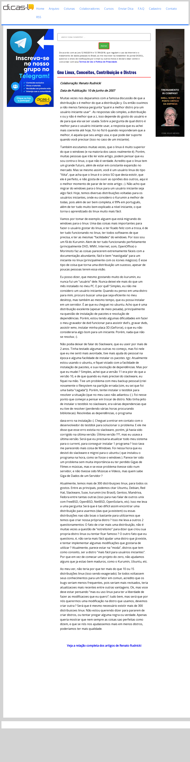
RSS (38, 17)
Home (40, 9)
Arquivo (54, 9)
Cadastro (155, 9)
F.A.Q (141, 9)
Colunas (69, 9)
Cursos (109, 9)
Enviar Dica (125, 9)
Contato (171, 9)
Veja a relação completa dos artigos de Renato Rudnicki (104, 646)
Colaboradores (90, 9)
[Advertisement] (102, 682)
